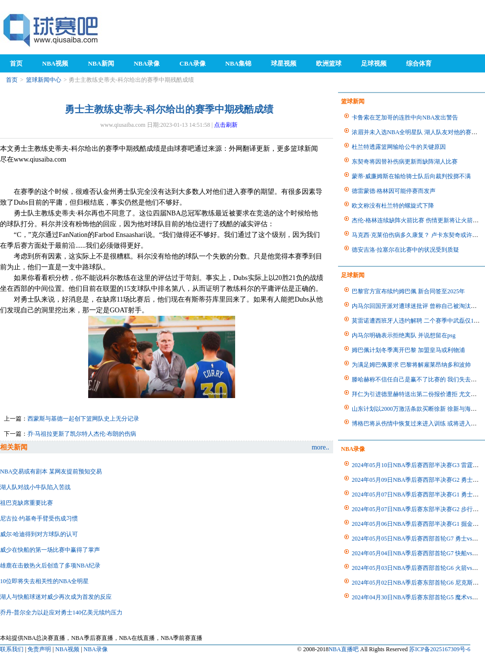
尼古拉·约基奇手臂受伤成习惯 (39, 518)
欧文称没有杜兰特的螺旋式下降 (393, 205)
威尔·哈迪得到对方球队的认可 (39, 534)
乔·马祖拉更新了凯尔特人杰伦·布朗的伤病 (81, 433)
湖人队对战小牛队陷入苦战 (35, 487)
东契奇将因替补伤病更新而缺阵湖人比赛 (405, 161)
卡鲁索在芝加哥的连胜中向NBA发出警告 (405, 117)
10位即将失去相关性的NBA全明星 (44, 581)
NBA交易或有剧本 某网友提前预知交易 (51, 471)
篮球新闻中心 (43, 79)
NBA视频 (67, 649)
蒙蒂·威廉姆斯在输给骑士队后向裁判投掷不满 (411, 176)
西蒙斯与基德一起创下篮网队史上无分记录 (83, 418)
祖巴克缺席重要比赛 (26, 502)
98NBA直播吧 (51, 29)
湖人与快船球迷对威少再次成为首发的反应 (56, 596)
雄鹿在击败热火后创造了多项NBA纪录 (50, 565)
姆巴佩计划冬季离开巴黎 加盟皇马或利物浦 (408, 350)
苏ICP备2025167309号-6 (439, 649)
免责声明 (39, 649)
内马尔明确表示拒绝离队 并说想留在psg (404, 335)
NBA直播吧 (344, 649)
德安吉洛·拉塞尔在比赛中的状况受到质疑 (405, 249)
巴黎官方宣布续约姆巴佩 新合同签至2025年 (408, 291)
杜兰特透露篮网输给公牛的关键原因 (399, 146)
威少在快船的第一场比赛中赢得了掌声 (50, 549)
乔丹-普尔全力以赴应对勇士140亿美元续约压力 (61, 612)
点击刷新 (226, 124)
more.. (320, 447)
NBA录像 (96, 649)
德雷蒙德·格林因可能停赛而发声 (394, 191)
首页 (12, 79)
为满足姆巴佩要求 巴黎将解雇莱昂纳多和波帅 (411, 364)
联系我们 (12, 649)
